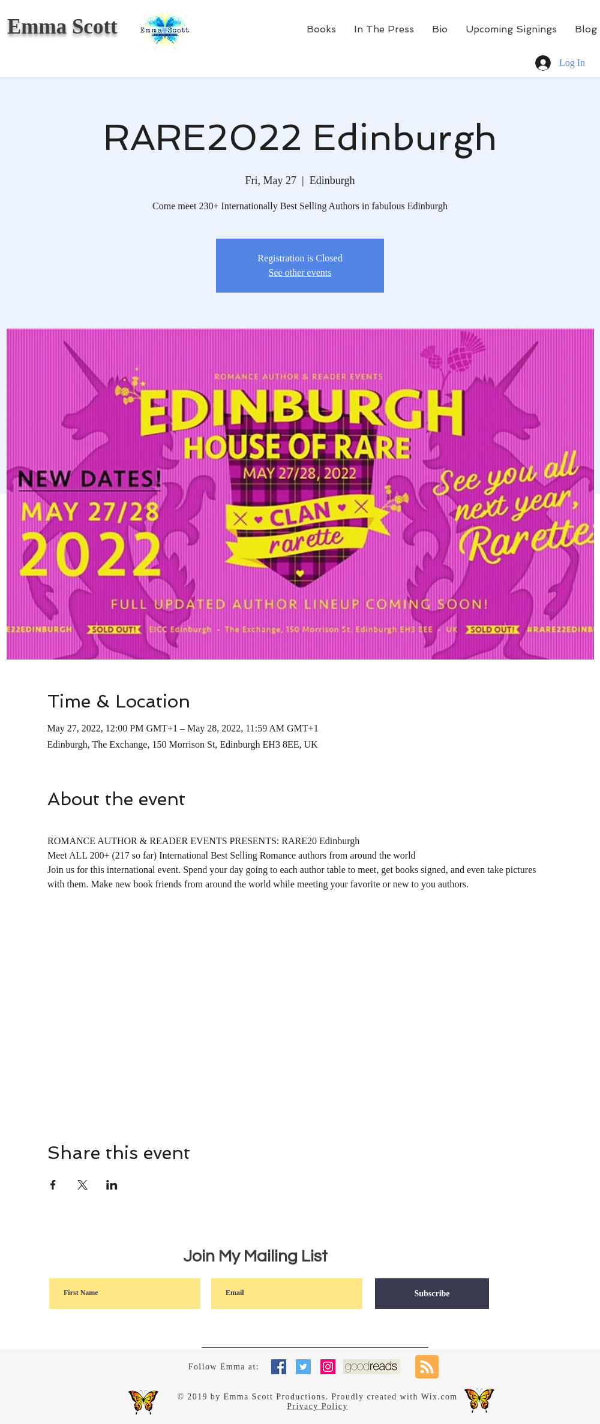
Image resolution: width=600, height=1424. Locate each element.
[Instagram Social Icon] (327, 1366)
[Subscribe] (432, 1293)
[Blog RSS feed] (427, 1367)
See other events (300, 272)
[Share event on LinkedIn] (112, 1185)
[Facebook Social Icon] (278, 1366)
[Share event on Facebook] (53, 1185)
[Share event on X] (82, 1185)
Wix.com (439, 1396)
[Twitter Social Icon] (303, 1366)
